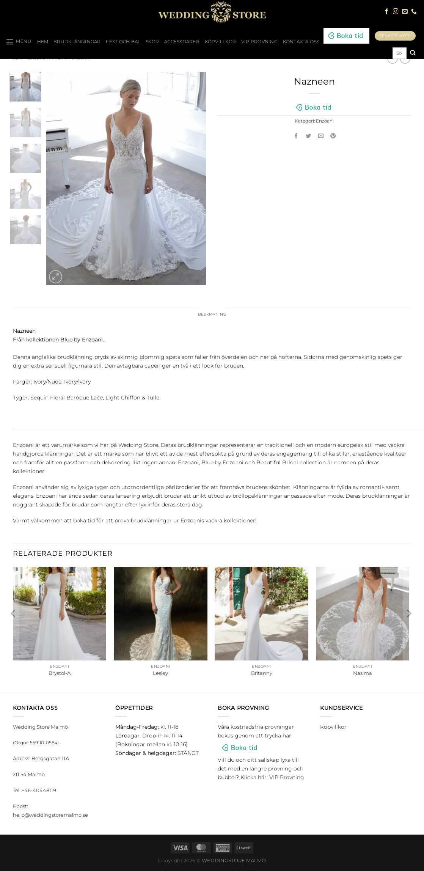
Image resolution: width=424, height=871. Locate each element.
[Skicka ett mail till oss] (405, 12)
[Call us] (414, 12)
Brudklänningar (77, 41)
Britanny (261, 674)
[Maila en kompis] (321, 136)
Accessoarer (181, 41)
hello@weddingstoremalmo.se (50, 816)
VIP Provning (259, 41)
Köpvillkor (220, 41)
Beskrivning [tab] (212, 315)
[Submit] (412, 53)
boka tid (84, 521)
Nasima (362, 674)
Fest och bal (123, 41)
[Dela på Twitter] (308, 136)
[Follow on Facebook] (386, 12)
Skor (152, 41)
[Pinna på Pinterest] (333, 136)
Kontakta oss (301, 41)
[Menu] (19, 41)
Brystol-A (60, 674)
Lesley (160, 674)
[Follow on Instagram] (396, 12)
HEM (43, 41)
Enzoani (325, 121)
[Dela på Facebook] (296, 136)
